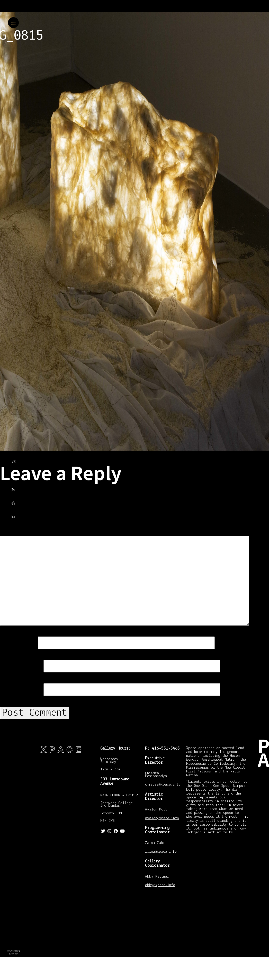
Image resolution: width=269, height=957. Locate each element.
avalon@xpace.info (162, 818)
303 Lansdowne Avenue (114, 781)
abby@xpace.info (160, 885)
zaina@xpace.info (161, 852)
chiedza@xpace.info (163, 784)
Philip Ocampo (10, 492)
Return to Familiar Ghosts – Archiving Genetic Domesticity (12, 946)
